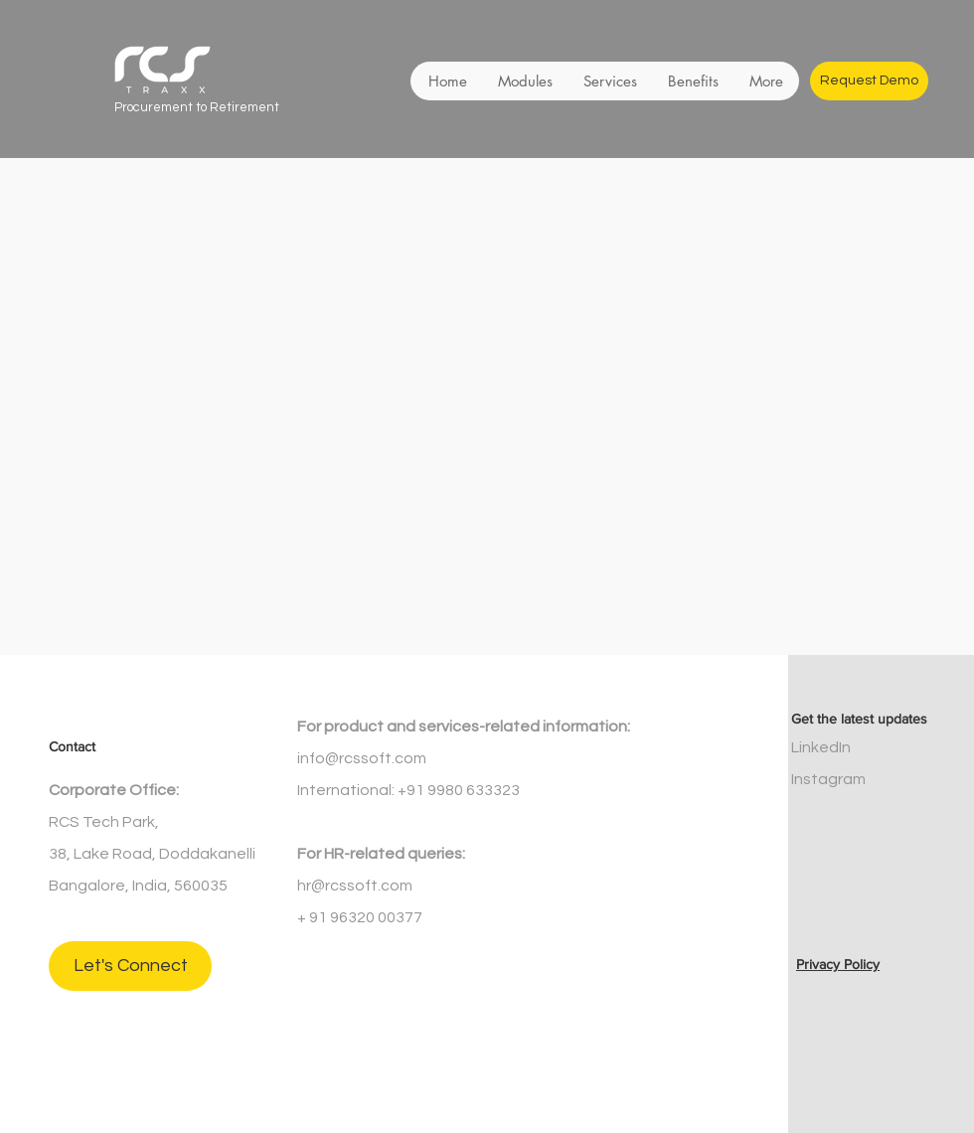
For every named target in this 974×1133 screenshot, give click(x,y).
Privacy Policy (838, 964)
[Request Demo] (869, 81)
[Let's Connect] (130, 966)
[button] (525, 81)
